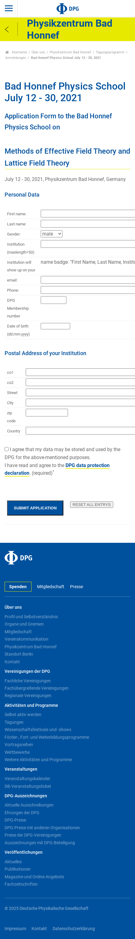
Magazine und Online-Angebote (34, 876)
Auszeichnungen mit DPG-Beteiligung (40, 842)
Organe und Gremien (24, 624)
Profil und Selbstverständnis (31, 616)
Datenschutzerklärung (74, 928)
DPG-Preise (15, 820)
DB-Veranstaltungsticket (28, 786)
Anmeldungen (15, 58)
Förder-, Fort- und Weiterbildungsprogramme (47, 737)
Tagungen (14, 722)
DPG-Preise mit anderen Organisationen (42, 827)
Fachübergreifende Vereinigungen (37, 688)
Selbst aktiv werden (23, 714)
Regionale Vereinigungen (28, 695)
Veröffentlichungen (24, 852)
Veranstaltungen (21, 769)
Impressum (15, 928)
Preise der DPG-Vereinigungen (33, 835)
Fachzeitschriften (21, 884)
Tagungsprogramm (110, 52)
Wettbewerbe (17, 752)
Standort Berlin (19, 654)
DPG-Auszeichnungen (26, 796)
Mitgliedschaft (50, 586)
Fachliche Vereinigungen (28, 680)
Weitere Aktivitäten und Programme (38, 759)
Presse (76, 586)
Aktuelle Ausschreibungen (29, 805)
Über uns (38, 52)
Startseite (16, 52)
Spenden (18, 586)
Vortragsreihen (19, 744)
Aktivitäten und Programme (31, 705)
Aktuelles (13, 861)
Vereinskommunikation (26, 639)
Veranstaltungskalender (27, 778)
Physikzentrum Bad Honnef (70, 52)
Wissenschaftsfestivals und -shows (38, 729)
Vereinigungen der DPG (27, 671)
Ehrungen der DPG (22, 812)
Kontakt (12, 661)
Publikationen (18, 869)
